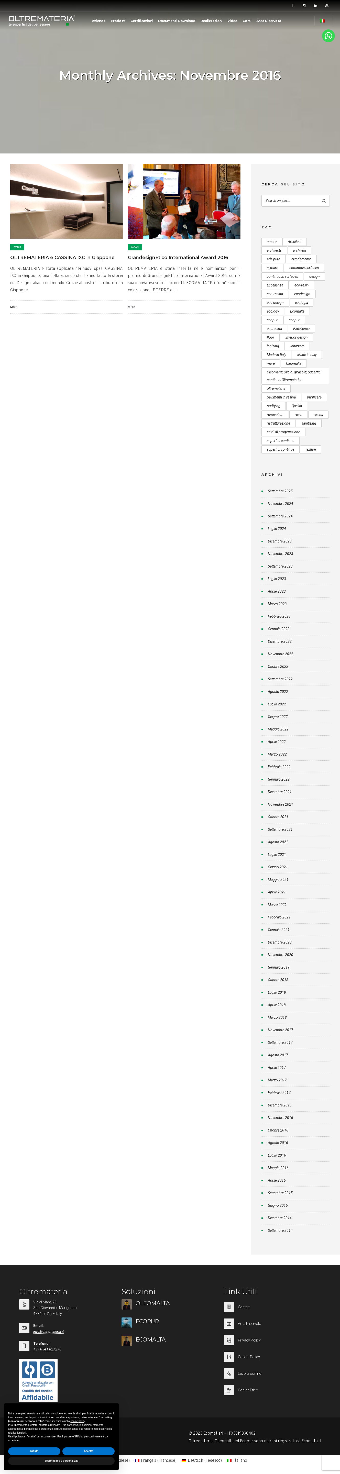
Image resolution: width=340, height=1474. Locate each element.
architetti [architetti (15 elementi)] (299, 250)
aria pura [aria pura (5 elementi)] (273, 259)
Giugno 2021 (278, 867)
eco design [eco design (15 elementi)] (275, 303)
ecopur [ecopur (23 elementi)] (294, 320)
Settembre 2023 (280, 566)
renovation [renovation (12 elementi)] (275, 415)
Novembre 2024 (280, 504)
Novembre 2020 (280, 955)
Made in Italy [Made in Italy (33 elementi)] (276, 355)
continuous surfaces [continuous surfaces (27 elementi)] (282, 276)
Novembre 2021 (280, 804)
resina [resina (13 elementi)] (318, 415)
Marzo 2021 (277, 905)
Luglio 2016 (277, 1155)
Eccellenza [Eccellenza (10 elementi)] (275, 285)
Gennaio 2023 (279, 629)
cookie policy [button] (77, 1421)
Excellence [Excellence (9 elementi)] (301, 329)
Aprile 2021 (277, 892)
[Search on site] (295, 201)
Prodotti (118, 21)
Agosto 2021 (278, 842)
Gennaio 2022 (279, 779)
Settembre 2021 (280, 829)
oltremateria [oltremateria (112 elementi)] (276, 388)
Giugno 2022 (278, 717)
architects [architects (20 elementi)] (274, 250)
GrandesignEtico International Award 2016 (178, 257)
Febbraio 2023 (279, 616)
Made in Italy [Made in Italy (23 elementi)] (306, 355)
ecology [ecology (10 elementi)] (273, 311)
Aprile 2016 (277, 1180)
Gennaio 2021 (279, 930)
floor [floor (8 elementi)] (270, 337)
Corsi (247, 21)
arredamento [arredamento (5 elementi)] (301, 259)
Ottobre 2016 (278, 1130)
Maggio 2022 (278, 729)
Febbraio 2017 (279, 1093)
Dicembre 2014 (280, 1218)
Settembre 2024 (280, 516)
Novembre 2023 (280, 554)
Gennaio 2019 (279, 967)
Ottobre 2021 (278, 817)
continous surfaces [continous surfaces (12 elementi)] (304, 268)
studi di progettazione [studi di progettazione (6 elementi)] (283, 432)
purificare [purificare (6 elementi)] (314, 397)
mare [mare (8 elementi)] (271, 363)
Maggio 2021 (278, 880)
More (13, 307)
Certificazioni (141, 21)
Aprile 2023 (277, 591)
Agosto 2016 (278, 1143)
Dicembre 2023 (280, 541)
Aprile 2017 (277, 1068)
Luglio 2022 (277, 704)
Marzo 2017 (277, 1080)
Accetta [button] (88, 1451)
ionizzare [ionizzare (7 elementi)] (297, 346)
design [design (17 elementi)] (314, 276)
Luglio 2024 (277, 529)
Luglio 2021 (277, 854)
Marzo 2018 (277, 1017)
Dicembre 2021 (280, 792)
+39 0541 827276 (47, 1349)
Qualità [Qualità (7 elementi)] (297, 406)
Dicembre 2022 (280, 641)
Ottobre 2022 (278, 666)
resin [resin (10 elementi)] (298, 415)
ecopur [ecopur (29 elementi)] (272, 320)
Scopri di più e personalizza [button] (61, 1460)
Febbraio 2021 (279, 917)
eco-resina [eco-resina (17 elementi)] (275, 294)
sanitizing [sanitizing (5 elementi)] (308, 423)
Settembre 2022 (280, 679)
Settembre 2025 (280, 491)
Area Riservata (268, 21)
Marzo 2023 (277, 604)
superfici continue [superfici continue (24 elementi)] (280, 441)
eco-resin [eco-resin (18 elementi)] (301, 285)
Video (232, 21)
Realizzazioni (212, 21)
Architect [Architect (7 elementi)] (294, 242)
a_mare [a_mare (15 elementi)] (272, 268)
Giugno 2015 (278, 1205)
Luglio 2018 (277, 992)
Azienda (98, 21)
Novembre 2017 (280, 1030)
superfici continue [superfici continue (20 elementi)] (280, 449)
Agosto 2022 (278, 692)
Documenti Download (176, 21)
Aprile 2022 (277, 742)
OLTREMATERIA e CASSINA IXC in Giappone (62, 257)
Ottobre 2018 (278, 980)
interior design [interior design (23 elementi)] (297, 337)
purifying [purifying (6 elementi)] (273, 406)
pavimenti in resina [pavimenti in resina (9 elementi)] (281, 397)
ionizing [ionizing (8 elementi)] (273, 346)
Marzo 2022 (277, 754)
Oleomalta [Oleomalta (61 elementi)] (293, 363)
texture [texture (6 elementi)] (310, 449)
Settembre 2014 (280, 1230)
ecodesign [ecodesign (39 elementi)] (302, 294)
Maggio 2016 (278, 1168)
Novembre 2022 (280, 654)
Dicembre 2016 (280, 1105)
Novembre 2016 (280, 1118)
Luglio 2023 (277, 579)
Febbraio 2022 (279, 767)
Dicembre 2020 (280, 942)
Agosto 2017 (278, 1055)
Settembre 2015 (280, 1193)
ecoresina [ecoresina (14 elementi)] (274, 329)
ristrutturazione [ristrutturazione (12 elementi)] (278, 423)
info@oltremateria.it (48, 1331)
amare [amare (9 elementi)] (272, 242)
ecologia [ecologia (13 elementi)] (301, 303)
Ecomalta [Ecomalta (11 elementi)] (297, 311)
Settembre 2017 (280, 1042)
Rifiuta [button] (34, 1451)
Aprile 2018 (277, 1005)
